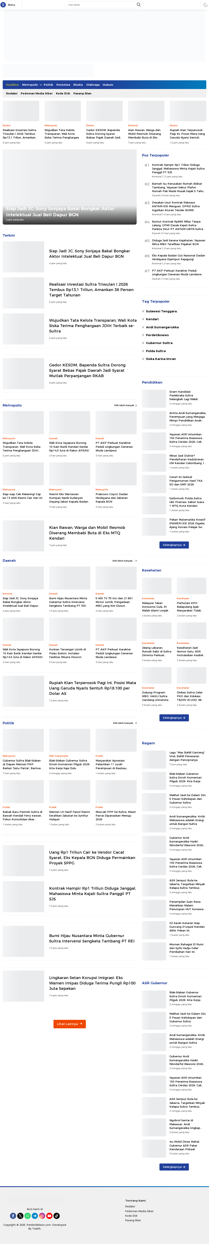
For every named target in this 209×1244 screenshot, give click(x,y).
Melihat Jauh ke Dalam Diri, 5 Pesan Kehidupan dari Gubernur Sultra (187, 798)
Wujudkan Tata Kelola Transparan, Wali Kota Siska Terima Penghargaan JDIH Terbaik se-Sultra (62, 135)
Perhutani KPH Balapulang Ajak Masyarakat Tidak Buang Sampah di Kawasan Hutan (189, 610)
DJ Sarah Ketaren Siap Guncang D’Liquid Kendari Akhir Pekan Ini (187, 926)
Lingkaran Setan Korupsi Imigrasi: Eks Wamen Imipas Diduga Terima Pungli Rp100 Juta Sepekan (92, 983)
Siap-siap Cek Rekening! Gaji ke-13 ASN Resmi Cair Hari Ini (22, 495)
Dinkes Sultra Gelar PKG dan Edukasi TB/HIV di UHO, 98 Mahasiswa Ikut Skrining (190, 700)
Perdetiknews (157, 335)
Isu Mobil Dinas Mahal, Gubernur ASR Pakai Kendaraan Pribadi (184, 1145)
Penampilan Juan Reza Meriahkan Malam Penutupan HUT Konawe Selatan (186, 907)
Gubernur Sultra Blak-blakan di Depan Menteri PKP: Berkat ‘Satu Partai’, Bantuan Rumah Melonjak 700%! (22, 766)
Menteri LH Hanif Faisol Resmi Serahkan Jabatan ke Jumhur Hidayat (69, 815)
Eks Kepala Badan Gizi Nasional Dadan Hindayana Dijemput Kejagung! (178, 257)
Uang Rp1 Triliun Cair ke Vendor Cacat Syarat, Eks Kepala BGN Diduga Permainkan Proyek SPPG (92, 857)
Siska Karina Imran (161, 359)
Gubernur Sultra (159, 343)
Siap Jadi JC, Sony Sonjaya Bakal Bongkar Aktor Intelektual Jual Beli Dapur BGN (60, 211)
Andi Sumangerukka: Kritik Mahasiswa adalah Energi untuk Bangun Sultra (187, 820)
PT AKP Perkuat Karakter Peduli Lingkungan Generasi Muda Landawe (114, 446)
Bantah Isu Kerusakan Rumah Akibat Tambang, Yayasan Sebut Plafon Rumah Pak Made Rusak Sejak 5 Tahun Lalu (178, 189)
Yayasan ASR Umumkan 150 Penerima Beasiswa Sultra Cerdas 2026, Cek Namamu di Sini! (185, 440)
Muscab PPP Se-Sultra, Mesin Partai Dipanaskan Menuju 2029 (116, 815)
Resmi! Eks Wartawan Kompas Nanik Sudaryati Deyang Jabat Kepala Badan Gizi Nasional (68, 499)
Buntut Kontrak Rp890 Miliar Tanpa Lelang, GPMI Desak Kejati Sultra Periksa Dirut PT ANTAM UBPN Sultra (177, 225)
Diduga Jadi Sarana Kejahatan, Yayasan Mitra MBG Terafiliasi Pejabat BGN (178, 242)
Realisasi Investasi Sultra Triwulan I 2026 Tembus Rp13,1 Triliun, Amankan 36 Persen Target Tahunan (21, 135)
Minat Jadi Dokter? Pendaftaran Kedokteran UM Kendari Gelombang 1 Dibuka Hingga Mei (186, 461)
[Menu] (4, 5)
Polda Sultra (156, 351)
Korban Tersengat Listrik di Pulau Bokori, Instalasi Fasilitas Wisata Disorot (67, 653)
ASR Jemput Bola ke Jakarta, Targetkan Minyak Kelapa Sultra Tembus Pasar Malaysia (187, 886)
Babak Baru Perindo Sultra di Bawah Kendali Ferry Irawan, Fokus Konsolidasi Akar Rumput (22, 817)
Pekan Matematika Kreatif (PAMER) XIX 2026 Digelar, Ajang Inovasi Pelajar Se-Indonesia (187, 525)
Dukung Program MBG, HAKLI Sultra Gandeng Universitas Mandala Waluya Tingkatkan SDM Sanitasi (156, 702)
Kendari (152, 319)
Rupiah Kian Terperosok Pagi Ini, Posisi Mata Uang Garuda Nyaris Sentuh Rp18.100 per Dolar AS (187, 135)
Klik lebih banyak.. (125, 723)
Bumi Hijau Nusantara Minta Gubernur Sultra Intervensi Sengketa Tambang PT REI (68, 602)
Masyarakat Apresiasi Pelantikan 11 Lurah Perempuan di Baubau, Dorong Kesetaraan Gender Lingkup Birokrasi (114, 768)
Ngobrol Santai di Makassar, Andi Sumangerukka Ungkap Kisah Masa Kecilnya (184, 1126)
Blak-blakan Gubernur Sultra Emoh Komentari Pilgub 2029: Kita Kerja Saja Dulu (69, 764)
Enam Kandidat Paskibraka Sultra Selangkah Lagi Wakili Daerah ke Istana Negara (186, 397)
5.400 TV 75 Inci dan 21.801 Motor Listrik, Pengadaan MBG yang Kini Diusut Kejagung (114, 604)
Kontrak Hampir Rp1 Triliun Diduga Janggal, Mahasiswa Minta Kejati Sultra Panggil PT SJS (92, 893)
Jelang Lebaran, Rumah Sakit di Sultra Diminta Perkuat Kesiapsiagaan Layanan (156, 655)
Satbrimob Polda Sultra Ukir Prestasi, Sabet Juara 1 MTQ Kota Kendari (186, 502)
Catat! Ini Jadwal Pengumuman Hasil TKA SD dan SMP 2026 (186, 480)
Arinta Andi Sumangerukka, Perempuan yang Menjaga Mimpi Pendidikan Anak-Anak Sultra (187, 418)
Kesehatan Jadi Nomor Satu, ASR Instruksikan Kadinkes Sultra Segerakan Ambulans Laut (191, 655)
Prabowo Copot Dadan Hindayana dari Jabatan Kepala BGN (112, 497)
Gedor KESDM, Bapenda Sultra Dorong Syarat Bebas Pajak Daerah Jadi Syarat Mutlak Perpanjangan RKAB (103, 137)
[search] (139, 4)
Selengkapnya (174, 544)
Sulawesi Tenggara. (161, 311)
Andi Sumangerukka (162, 327)
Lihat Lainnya (69, 1024)
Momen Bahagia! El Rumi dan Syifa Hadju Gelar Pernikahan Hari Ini (186, 948)
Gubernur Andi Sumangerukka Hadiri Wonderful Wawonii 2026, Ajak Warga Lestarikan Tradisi (186, 845)
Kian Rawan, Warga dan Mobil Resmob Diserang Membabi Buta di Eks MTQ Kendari (144, 135)
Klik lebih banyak (125, 405)
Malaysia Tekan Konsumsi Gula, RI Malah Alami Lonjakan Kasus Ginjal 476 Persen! (156, 610)
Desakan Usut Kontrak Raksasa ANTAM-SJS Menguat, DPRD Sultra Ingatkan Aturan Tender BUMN (176, 206)
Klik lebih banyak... (125, 560)
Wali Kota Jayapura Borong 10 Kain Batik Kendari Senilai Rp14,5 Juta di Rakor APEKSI (69, 446)
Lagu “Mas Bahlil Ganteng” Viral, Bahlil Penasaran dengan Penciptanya (187, 756)
